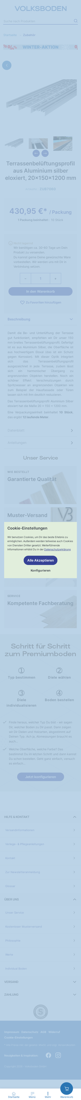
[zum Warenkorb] (66, 1088)
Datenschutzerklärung (57, 549)
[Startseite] (14, 1094)
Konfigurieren (41, 570)
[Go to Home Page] (13, 1095)
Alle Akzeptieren (40, 560)
